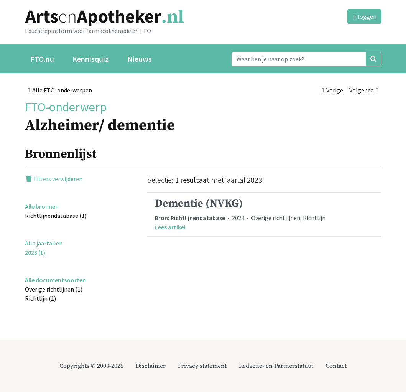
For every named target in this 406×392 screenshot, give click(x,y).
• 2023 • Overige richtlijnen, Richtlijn (264, 214)
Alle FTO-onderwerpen (60, 90)
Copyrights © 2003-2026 (91, 366)
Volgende (363, 90)
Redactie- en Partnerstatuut (276, 366)
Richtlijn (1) (40, 298)
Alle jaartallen (43, 243)
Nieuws (139, 59)
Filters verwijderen (53, 179)
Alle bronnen (42, 206)
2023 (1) (35, 252)
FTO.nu (42, 59)
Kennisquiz (90, 59)
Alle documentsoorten (55, 280)
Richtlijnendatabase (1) (56, 215)
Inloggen (364, 16)
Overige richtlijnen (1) (53, 289)
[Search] (299, 59)
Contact (336, 366)
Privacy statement (202, 366)
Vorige (332, 90)
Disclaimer (151, 366)
